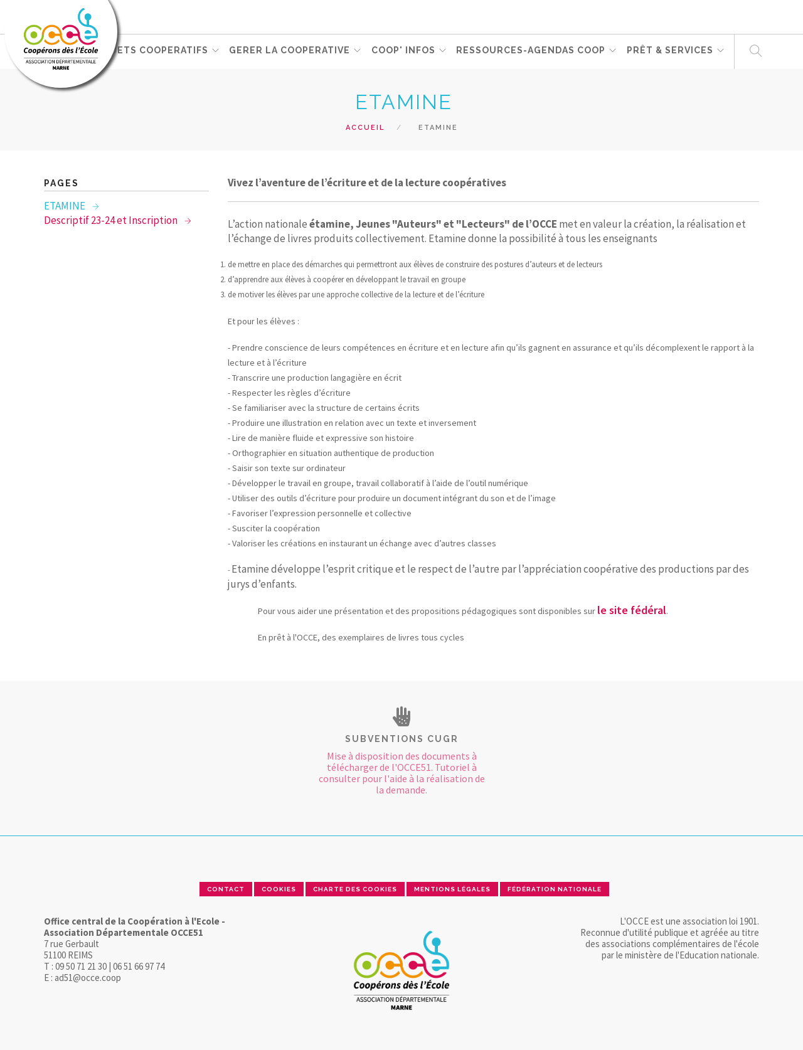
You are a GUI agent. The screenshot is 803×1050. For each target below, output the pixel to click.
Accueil (365, 128)
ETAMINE (65, 206)
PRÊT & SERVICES (671, 51)
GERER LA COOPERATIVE (290, 51)
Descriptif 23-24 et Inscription (111, 220)
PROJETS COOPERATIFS (150, 51)
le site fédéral (631, 610)
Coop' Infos (404, 51)
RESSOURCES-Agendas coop (532, 51)
